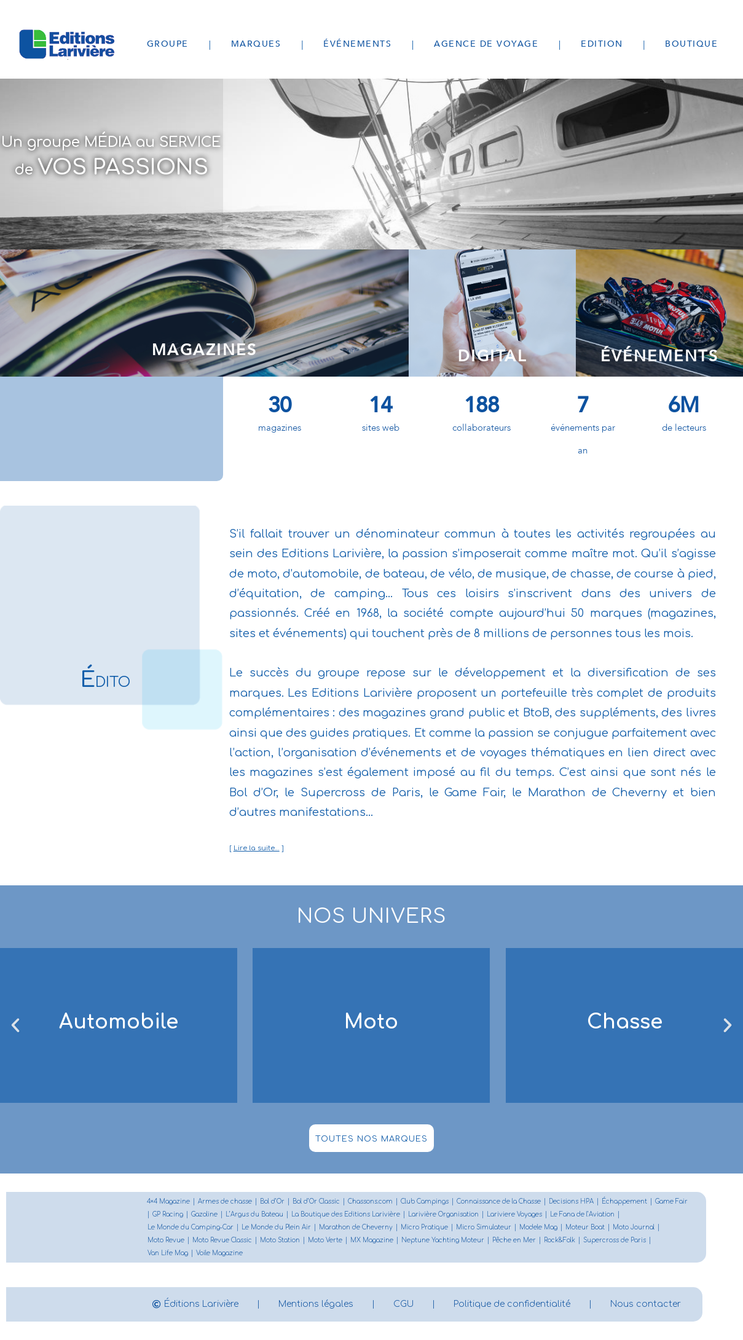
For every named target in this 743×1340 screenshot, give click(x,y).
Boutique (691, 44)
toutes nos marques (371, 1139)
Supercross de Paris (614, 1240)
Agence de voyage (486, 44)
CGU (403, 1304)
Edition (602, 44)
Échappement (624, 1201)
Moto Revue (165, 1240)
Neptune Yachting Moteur (442, 1240)
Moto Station (280, 1240)
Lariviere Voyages (514, 1214)
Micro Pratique (424, 1227)
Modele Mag (538, 1227)
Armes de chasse (225, 1201)
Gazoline (204, 1214)
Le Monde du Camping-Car (190, 1227)
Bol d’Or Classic (316, 1201)
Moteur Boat (585, 1227)
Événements (357, 44)
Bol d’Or (272, 1201)
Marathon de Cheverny (356, 1227)
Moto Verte (325, 1240)
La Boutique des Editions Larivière (345, 1214)
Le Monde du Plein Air (276, 1227)
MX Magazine (371, 1240)
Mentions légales (315, 1304)
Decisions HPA (571, 1201)
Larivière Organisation (443, 1214)
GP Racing (167, 1214)
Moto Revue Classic (222, 1240)
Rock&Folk (559, 1240)
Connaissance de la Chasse (499, 1201)
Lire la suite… (257, 848)
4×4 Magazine (168, 1201)
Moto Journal (634, 1227)
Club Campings (425, 1201)
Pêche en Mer (514, 1240)
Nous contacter (645, 1304)
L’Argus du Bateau (254, 1214)
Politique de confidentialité (512, 1304)
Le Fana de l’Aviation (582, 1214)
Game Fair (671, 1201)
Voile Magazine (219, 1253)
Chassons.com (370, 1201)
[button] (15, 1025)
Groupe (168, 44)
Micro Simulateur (483, 1227)
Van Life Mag (167, 1253)
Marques (256, 44)
